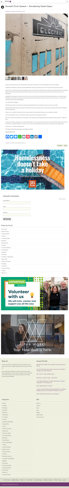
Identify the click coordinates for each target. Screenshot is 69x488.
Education (4, 242)
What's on (24, 144)
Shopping (4, 265)
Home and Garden (7, 437)
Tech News (4, 267)
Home (37, 409)
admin (12, 11)
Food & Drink (29, 481)
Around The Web (6, 476)
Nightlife (5, 462)
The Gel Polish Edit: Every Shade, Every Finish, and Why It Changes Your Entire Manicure (50, 371)
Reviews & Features (6, 263)
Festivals (4, 247)
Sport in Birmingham (7, 444)
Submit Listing (39, 416)
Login (37, 411)
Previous (6, 78)
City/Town (5, 214)
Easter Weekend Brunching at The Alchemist (47, 395)
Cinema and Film (5, 235)
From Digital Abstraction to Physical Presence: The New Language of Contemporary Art (50, 383)
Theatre (3, 272)
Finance (4, 405)
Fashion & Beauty (7, 448)
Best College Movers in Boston (44, 387)
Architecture (5, 416)
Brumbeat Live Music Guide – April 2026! (46, 379)
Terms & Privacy (40, 418)
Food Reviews (5, 251)
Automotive (5, 432)
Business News (5, 233)
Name (4, 208)
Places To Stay (57, 481)
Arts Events (12, 144)
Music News (4, 260)
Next (66, 78)
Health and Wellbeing (8, 423)
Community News (18, 144)
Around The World (7, 430)
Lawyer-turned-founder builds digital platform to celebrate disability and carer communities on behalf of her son (51, 391)
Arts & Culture (7, 481)
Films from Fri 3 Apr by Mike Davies (45, 375)
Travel (4, 428)
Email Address (6, 202)
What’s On (22, 481)
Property (5, 407)
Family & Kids (5, 244)
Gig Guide (4, 253)
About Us (38, 405)
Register (38, 414)
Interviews (4, 256)
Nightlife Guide (15, 481)
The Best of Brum (6, 270)
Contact (38, 407)
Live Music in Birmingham (7, 258)
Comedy (4, 237)
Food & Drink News (6, 249)
